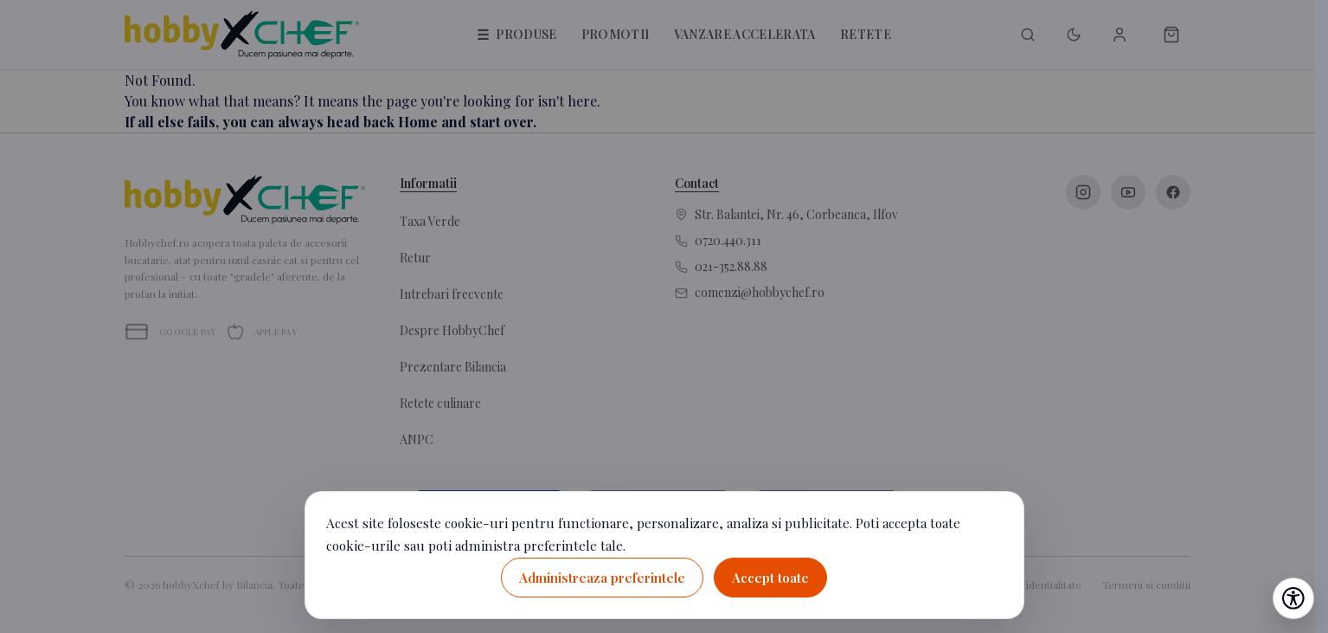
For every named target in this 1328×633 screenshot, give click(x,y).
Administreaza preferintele (602, 577)
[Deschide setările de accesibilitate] (1293, 598)
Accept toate (770, 577)
